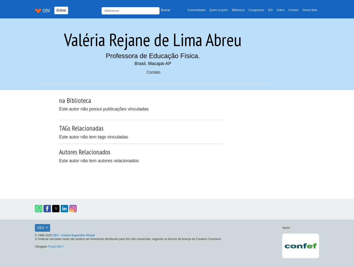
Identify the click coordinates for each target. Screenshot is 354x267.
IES (270, 10)
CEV (41, 228)
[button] (38, 208)
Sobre (280, 10)
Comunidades (197, 10)
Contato (293, 10)
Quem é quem (218, 10)
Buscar (165, 10)
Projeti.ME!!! (56, 246)
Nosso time (310, 10)
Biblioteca (238, 10)
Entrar (61, 10)
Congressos (256, 10)
